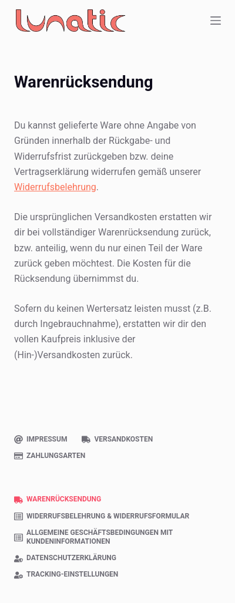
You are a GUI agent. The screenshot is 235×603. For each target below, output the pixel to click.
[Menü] (215, 20)
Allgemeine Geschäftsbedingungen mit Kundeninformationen (93, 537)
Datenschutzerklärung (65, 558)
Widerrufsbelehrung (55, 187)
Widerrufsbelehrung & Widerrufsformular (101, 516)
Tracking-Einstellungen (66, 574)
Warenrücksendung (57, 499)
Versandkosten (117, 439)
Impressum (40, 439)
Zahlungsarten (49, 456)
